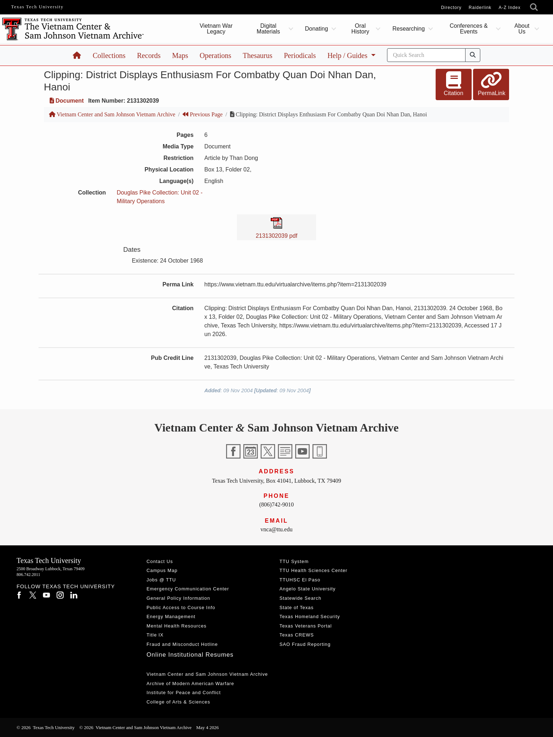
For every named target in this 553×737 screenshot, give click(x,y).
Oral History (360, 29)
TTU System (294, 561)
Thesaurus (257, 55)
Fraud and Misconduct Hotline (182, 644)
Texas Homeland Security (309, 616)
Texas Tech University (37, 6)
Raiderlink (480, 7)
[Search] (426, 55)
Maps (180, 55)
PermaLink (491, 83)
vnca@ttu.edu (277, 529)
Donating (316, 29)
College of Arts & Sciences (178, 702)
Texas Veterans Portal (305, 626)
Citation (453, 83)
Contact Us (160, 561)
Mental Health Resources (177, 626)
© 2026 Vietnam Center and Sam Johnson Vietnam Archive (135, 727)
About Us (522, 29)
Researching (408, 29)
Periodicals (300, 55)
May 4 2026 (207, 727)
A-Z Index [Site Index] (510, 7)
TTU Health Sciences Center (313, 570)
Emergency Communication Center (188, 588)
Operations (215, 55)
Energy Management (171, 616)
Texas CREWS (296, 635)
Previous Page (202, 114)
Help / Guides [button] (348, 55)
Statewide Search (300, 598)
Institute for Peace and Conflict (184, 692)
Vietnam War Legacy (216, 29)
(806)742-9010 (276, 504)
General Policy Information (178, 598)
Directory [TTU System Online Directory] (451, 7)
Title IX (155, 635)
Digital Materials (268, 29)
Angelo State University (307, 588)
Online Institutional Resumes (190, 654)
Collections (109, 55)
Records (149, 55)
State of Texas (296, 607)
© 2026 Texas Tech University (46, 727)
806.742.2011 (28, 574)
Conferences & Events (469, 29)
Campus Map (162, 570)
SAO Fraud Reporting (305, 644)
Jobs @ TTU (161, 579)
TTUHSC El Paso (299, 579)
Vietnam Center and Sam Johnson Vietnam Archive (112, 114)
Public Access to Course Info (181, 607)
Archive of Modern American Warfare (190, 683)
